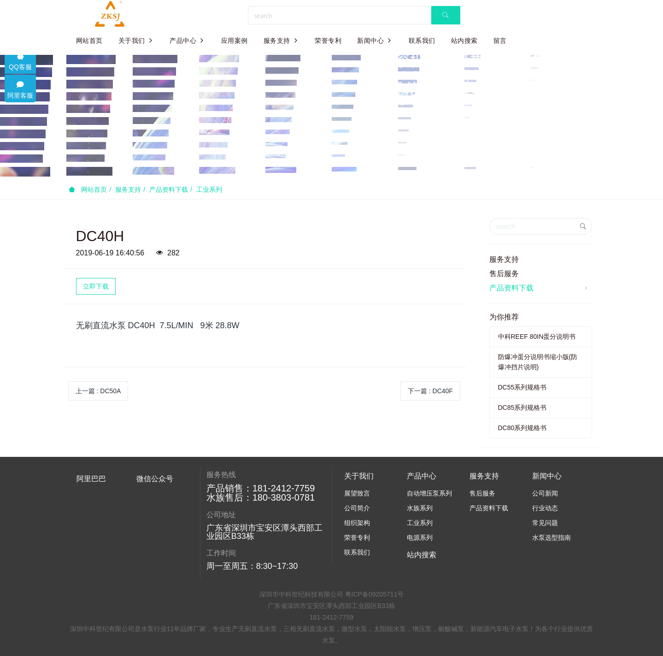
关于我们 (136, 40)
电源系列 (420, 537)
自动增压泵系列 (429, 493)
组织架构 (357, 522)
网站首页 (89, 40)
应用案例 (234, 40)
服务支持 (281, 40)
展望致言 (357, 493)
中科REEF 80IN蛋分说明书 (537, 336)
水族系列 (420, 508)
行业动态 (545, 508)
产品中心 (187, 40)
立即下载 (96, 286)
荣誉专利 (328, 40)
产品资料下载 (168, 189)
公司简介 (357, 508)
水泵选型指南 (551, 537)
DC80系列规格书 (522, 427)
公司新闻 (545, 493)
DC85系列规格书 (522, 407)
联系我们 (422, 40)
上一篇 (98, 391)
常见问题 (545, 522)
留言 (500, 40)
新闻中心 (375, 40)
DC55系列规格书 (522, 387)
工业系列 (209, 189)
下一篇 (430, 391)
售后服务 (504, 274)
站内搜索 (464, 40)
